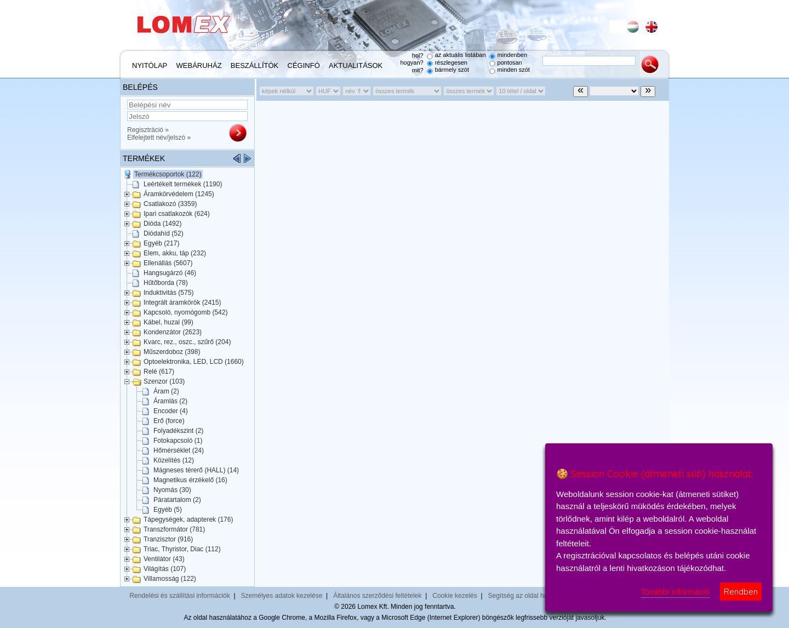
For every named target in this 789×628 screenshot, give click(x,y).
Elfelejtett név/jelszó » (159, 137)
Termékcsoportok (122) (168, 174)
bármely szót (452, 69)
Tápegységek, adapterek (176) (188, 519)
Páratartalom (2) (177, 500)
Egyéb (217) (161, 243)
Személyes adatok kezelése (282, 596)
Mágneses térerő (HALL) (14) (196, 470)
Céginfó (304, 65)
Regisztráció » (148, 130)
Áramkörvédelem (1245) (179, 194)
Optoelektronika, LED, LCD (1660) (194, 362)
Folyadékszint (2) (178, 431)
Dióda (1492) (162, 223)
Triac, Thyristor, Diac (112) (182, 549)
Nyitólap (149, 65)
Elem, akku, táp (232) (175, 253)
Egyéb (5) (167, 509)
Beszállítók (254, 65)
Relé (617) (159, 371)
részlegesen (451, 62)
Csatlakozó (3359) (170, 204)
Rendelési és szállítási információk (179, 596)
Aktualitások (355, 65)
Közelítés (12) (173, 460)
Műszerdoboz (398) (172, 352)
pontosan (510, 62)
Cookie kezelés (454, 596)
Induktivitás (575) (168, 292)
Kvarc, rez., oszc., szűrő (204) (187, 342)
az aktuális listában (460, 55)
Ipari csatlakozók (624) (177, 214)
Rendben (741, 591)
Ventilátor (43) (164, 559)
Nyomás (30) (172, 490)
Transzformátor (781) (174, 529)
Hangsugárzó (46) (170, 273)
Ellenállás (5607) (168, 263)
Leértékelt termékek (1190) (183, 184)
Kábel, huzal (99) (168, 322)
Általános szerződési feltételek (377, 596)
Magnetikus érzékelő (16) (190, 480)
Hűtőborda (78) (166, 283)
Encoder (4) (170, 411)
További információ (675, 591)
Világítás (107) (165, 569)
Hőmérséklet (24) (178, 450)
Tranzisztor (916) (168, 539)
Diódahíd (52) (164, 233)
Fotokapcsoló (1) (177, 440)
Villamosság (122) (170, 579)
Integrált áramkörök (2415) (182, 302)
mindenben (512, 55)
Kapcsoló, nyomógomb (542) (185, 312)
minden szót (514, 69)
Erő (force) (169, 421)
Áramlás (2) (170, 401)
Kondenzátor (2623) (173, 332)
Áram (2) (166, 391)
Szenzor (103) (164, 381)
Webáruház (199, 65)
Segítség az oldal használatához (535, 596)
